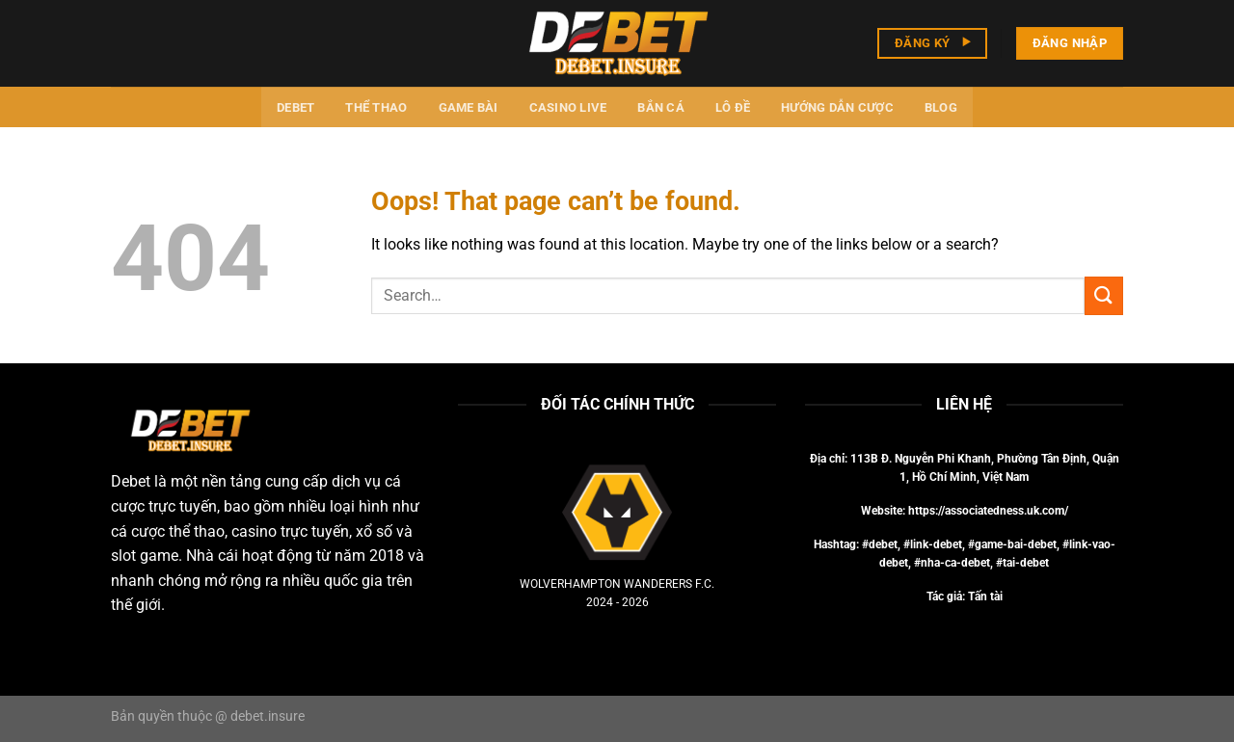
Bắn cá (660, 107)
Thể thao (376, 107)
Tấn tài (985, 596)
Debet (295, 107)
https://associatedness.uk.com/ (988, 510)
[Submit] (1104, 295)
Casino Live (568, 107)
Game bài (468, 107)
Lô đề (732, 107)
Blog (941, 107)
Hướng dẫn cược (837, 107)
